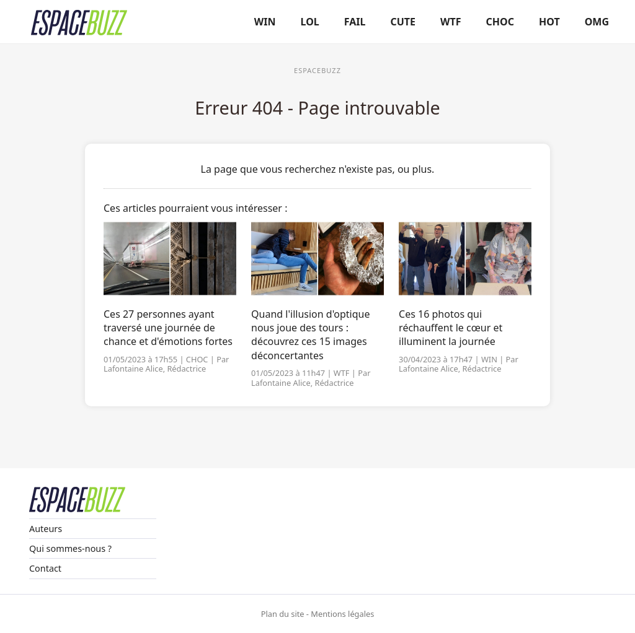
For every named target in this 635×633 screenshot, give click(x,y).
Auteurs (45, 529)
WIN (265, 21)
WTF (450, 21)
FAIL (355, 21)
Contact (45, 568)
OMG (597, 21)
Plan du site (282, 613)
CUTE (403, 21)
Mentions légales (342, 613)
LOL (310, 21)
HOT (549, 21)
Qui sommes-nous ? (70, 548)
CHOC (500, 21)
